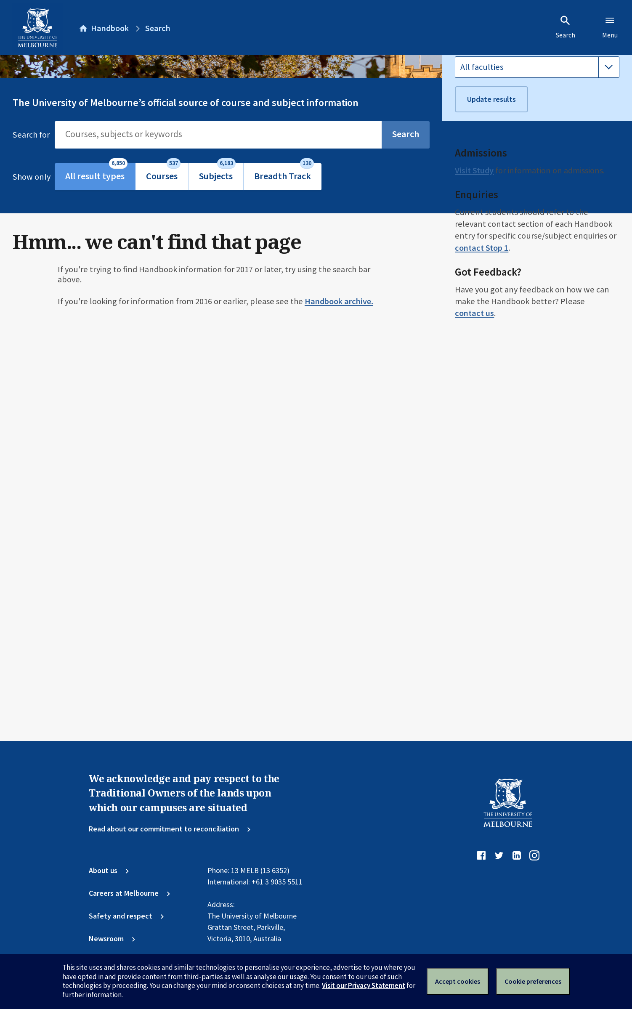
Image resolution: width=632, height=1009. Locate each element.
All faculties (481, 305)
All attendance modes (500, 261)
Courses (163, 172)
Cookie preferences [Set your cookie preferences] (533, 981)
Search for (31, 135)
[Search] (218, 134)
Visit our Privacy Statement (363, 985)
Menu (610, 27)
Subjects (217, 172)
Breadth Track (284, 172)
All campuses (484, 217)
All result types (96, 172)
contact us (474, 552)
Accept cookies (457, 981)
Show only (34, 177)
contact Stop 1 (481, 486)
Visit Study (474, 409)
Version (468, 95)
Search (565, 27)
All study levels (487, 172)
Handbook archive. (339, 301)
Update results (491, 338)
